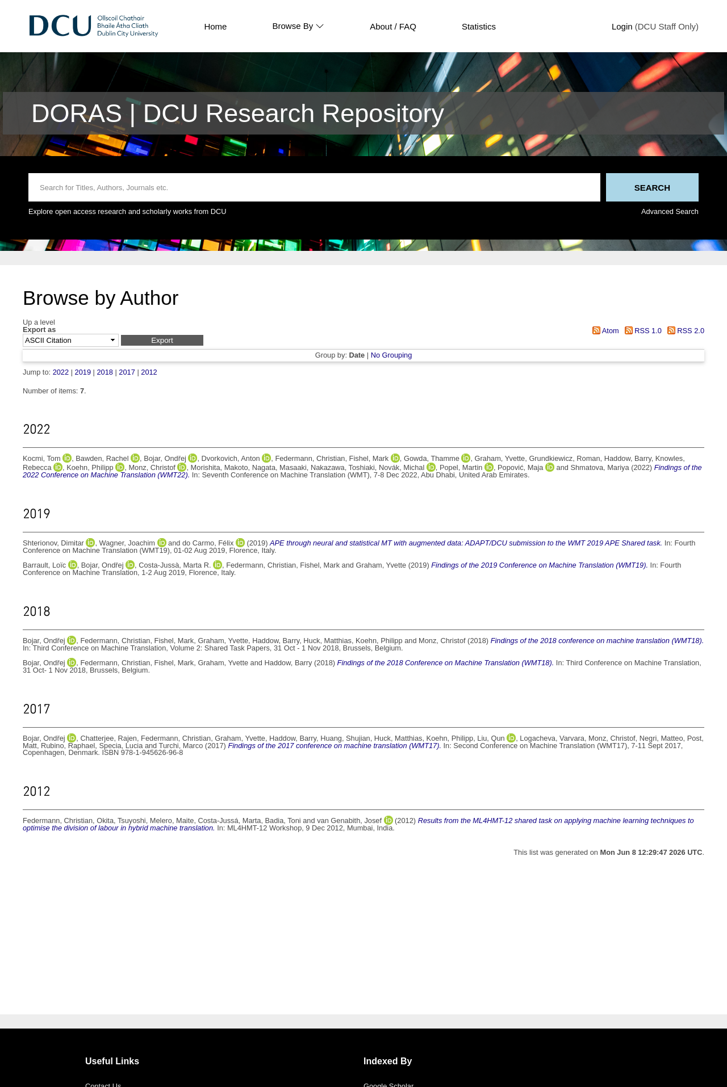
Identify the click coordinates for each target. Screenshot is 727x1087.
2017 (127, 372)
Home (215, 26)
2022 (61, 372)
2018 (104, 372)
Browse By (298, 26)
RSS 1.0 (641, 330)
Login (622, 26)
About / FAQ (393, 26)
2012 (149, 372)
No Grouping (391, 355)
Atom (604, 330)
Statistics (479, 26)
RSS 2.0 (683, 330)
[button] (162, 340)
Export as (39, 330)
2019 (83, 372)
